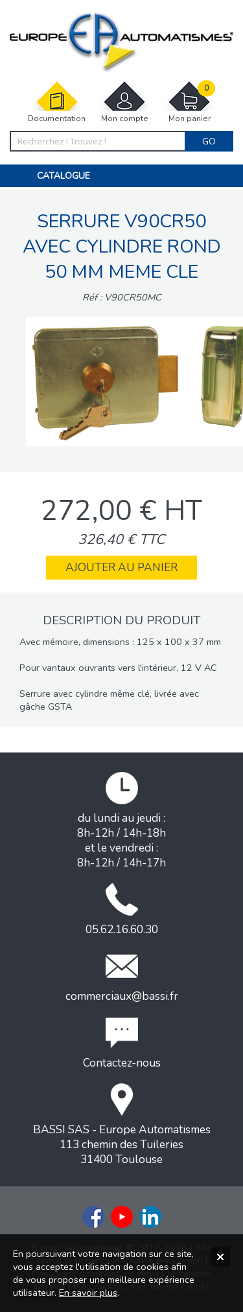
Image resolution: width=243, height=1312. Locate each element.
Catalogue (63, 176)
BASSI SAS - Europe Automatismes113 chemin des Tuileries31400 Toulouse (122, 1125)
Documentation (57, 102)
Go (209, 141)
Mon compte (124, 102)
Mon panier (189, 102)
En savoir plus (88, 1292)
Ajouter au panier (121, 567)
